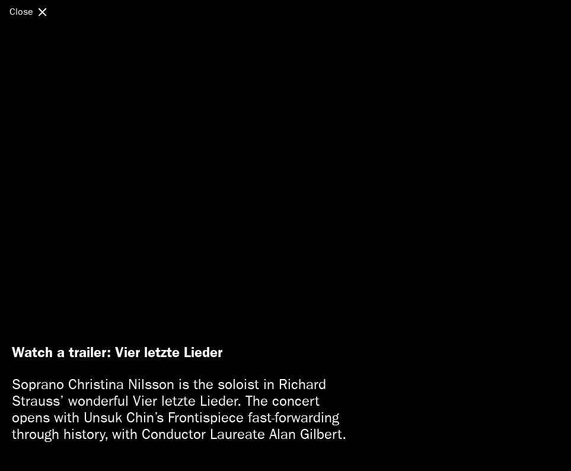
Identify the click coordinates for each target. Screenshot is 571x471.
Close (21, 11)
